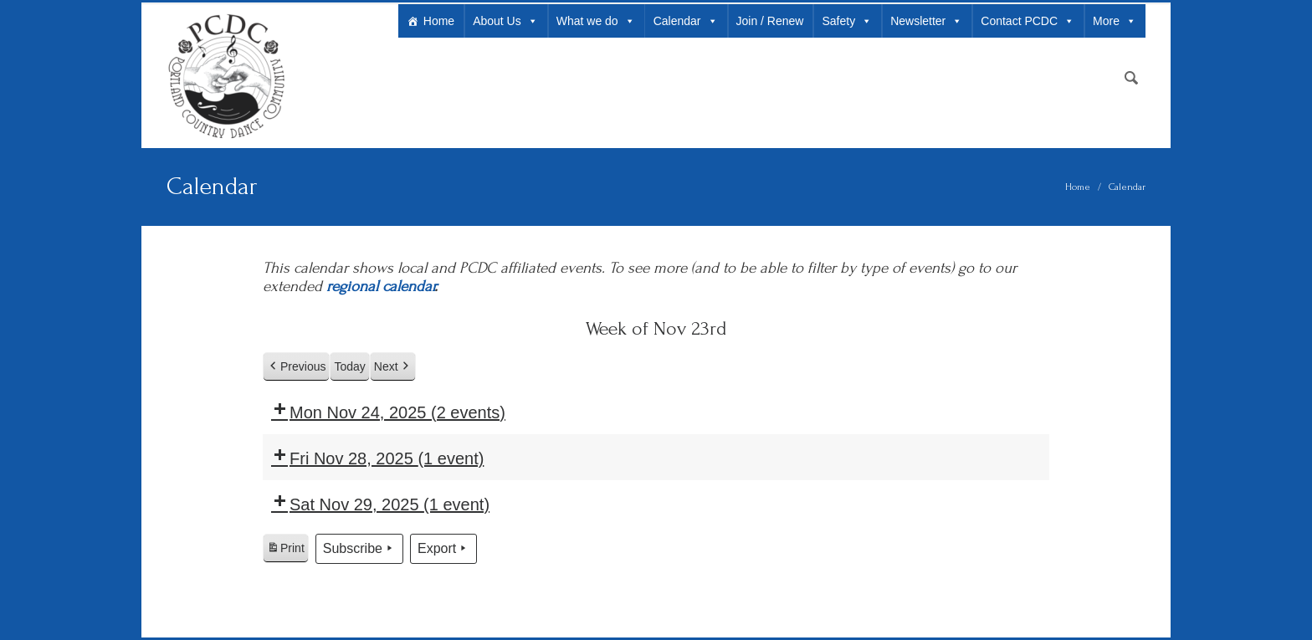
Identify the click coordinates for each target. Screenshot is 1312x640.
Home (438, 21)
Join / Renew (770, 21)
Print (285, 550)
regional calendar (380, 286)
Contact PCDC (1027, 21)
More (1114, 21)
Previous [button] (296, 366)
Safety (847, 21)
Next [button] (393, 366)
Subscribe (359, 549)
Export (443, 549)
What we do (595, 21)
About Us (505, 21)
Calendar (685, 21)
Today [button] (349, 366)
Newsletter (926, 21)
